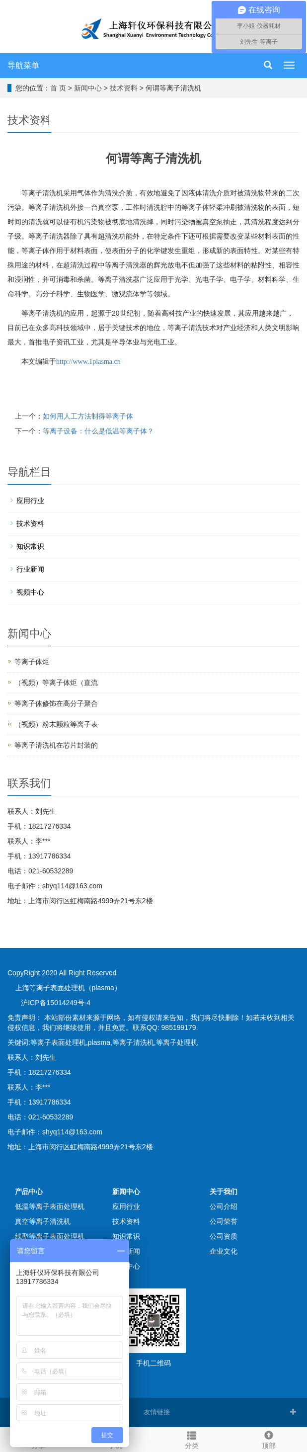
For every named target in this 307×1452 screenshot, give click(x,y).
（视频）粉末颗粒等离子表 (56, 724)
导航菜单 (23, 65)
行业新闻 (30, 569)
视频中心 (30, 592)
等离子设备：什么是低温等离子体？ (98, 431)
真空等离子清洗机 (43, 1221)
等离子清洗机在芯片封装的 (56, 745)
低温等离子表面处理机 (49, 1206)
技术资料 (124, 88)
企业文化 (223, 1251)
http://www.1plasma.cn (88, 361)
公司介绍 (223, 1206)
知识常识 (30, 546)
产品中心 (29, 1192)
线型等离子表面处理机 (49, 1236)
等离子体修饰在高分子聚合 (56, 703)
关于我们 (223, 1192)
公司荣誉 (223, 1221)
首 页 (58, 88)
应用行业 (30, 501)
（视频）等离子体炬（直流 (56, 682)
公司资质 (223, 1236)
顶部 (268, 1439)
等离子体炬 (31, 662)
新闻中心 (88, 88)
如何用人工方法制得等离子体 (88, 416)
